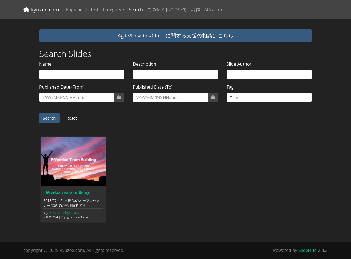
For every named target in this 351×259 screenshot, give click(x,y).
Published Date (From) (62, 87)
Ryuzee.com (41, 9)
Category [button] (112, 10)
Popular (74, 10)
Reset (71, 118)
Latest (92, 10)
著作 (195, 10)
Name (45, 64)
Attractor (213, 10)
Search (136, 10)
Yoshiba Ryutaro (64, 212)
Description (144, 64)
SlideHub (307, 250)
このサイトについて (167, 10)
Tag (230, 87)
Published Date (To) (152, 87)
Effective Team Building (66, 193)
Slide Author (239, 64)
